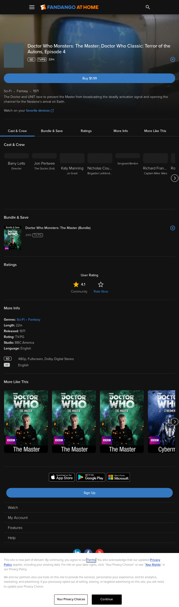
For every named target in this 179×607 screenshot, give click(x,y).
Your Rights (153, 565)
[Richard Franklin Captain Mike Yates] (155, 178)
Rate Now (101, 291)
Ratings (86, 131)
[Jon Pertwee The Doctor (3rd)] (44, 178)
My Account (18, 517)
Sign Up (89, 493)
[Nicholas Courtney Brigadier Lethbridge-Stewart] (100, 178)
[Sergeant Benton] (127, 178)
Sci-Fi (21, 320)
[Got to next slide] (174, 178)
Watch (13, 507)
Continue (106, 599)
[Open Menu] (32, 7)
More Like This (155, 131)
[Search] (148, 7)
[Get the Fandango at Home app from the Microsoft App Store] (118, 478)
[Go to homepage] (69, 7)
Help (12, 537)
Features (15, 527)
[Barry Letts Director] (16, 178)
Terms (91, 560)
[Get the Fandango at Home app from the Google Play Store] (90, 478)
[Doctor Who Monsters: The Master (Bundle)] (100, 228)
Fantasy (34, 320)
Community (79, 291)
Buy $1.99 (89, 78)
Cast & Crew (17, 131)
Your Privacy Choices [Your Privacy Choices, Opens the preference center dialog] (71, 599)
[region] (89, 580)
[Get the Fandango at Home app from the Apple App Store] (62, 478)
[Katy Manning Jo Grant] (72, 178)
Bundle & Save (52, 131)
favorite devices (40, 110)
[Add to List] (172, 59)
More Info (121, 131)
